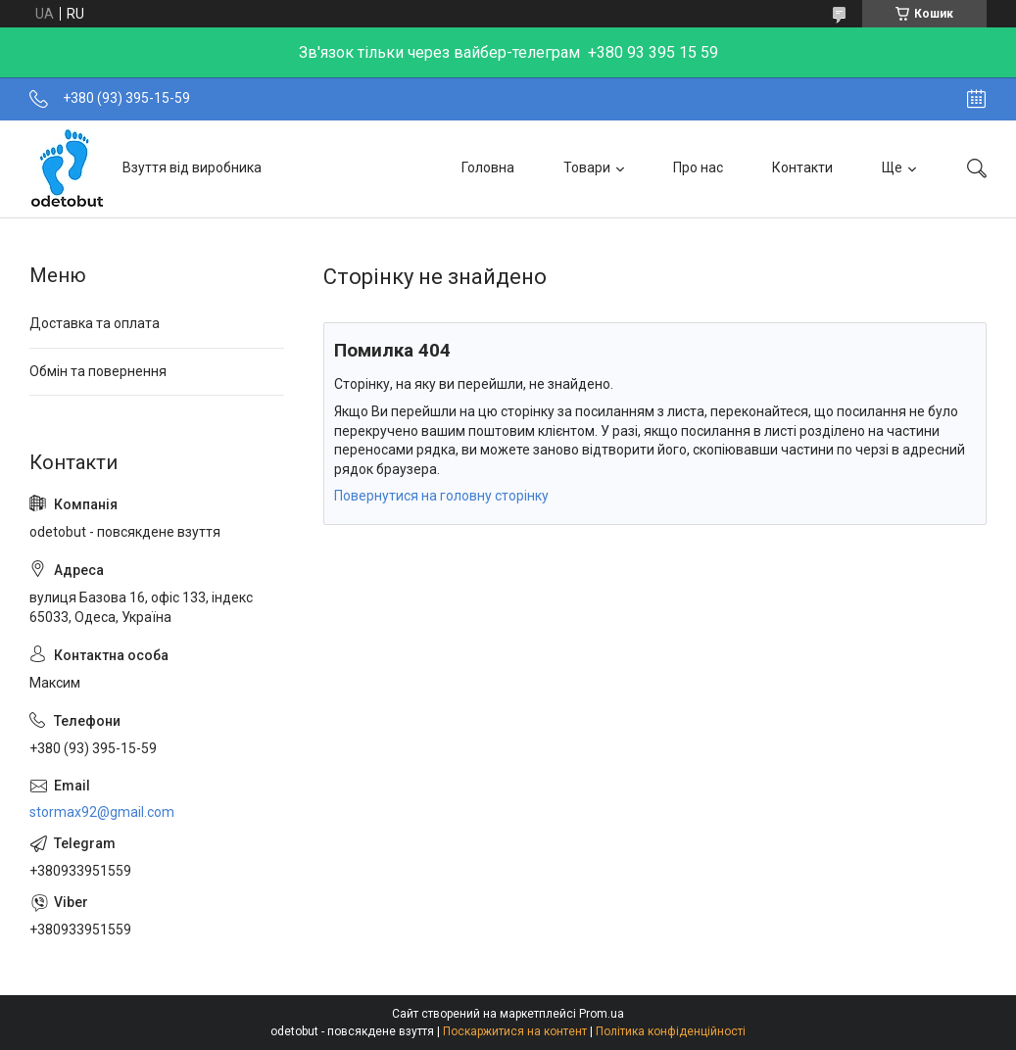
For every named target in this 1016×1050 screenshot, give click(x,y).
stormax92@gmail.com (101, 812)
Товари (586, 167)
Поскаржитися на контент (515, 1031)
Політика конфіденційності (671, 1031)
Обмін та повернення (98, 371)
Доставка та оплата (94, 323)
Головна (487, 167)
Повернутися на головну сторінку (441, 495)
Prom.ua (601, 1014)
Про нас (698, 167)
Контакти (802, 167)
